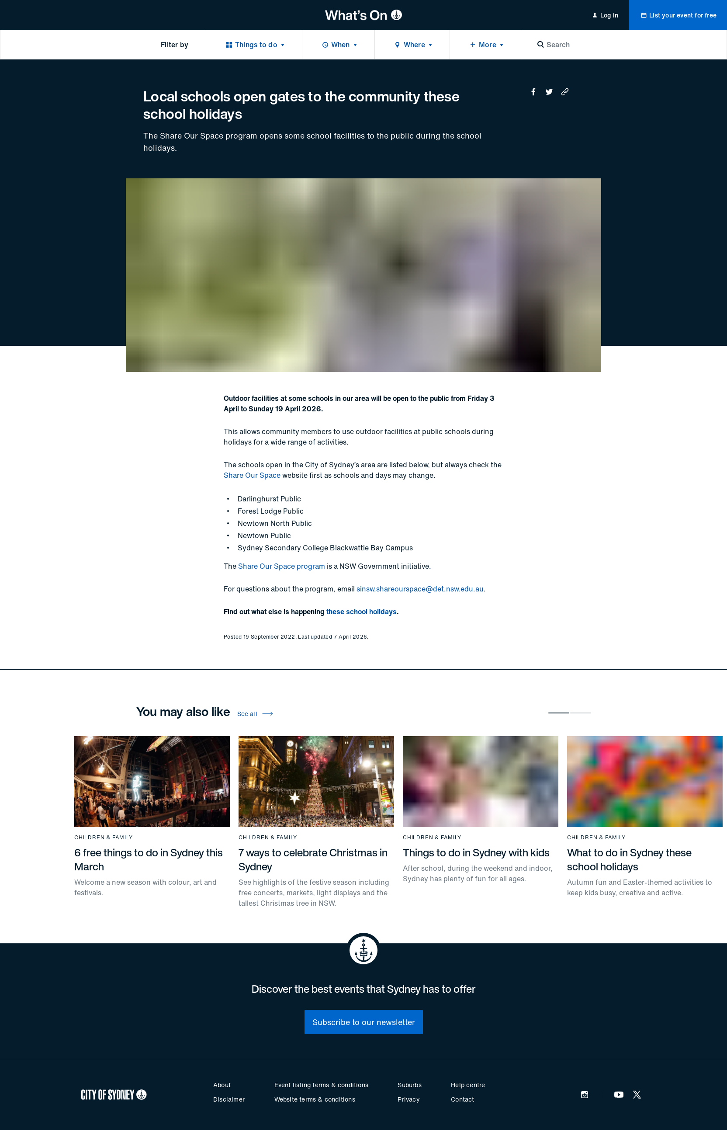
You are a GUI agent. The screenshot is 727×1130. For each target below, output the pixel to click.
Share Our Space (252, 475)
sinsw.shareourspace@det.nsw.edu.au (420, 589)
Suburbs (409, 1084)
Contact (462, 1099)
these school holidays (361, 611)
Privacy (408, 1099)
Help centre (468, 1084)
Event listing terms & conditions (321, 1084)
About (222, 1084)
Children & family (103, 837)
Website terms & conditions (314, 1099)
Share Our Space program (281, 566)
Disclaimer (229, 1099)
